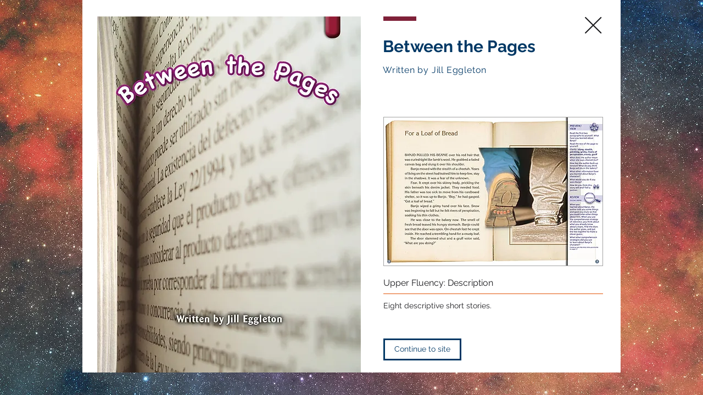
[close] (593, 25)
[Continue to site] (422, 349)
